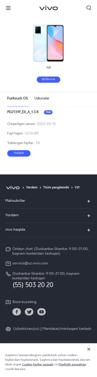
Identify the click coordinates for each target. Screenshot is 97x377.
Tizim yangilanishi (56, 188)
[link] (16, 312)
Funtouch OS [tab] (17, 99)
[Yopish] (89, 349)
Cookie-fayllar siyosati (37, 365)
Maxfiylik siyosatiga (72, 365)
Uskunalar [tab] (41, 99)
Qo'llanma (48, 79)
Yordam (32, 188)
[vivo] (12, 188)
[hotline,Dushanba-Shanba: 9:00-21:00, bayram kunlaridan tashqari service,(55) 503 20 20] (48, 280)
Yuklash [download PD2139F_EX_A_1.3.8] (19, 153)
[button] (8, 7)
